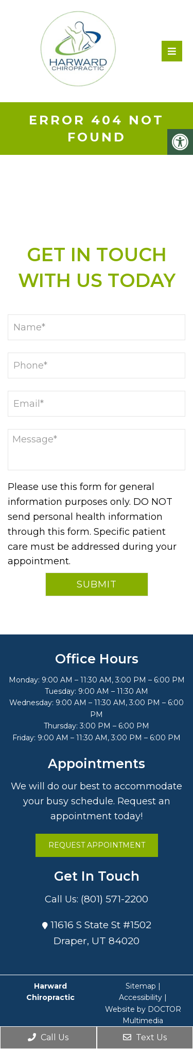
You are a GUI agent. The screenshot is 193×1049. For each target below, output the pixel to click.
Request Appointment (96, 845)
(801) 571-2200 (114, 899)
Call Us (48, 1037)
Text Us (145, 1037)
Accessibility (140, 997)
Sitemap (141, 986)
